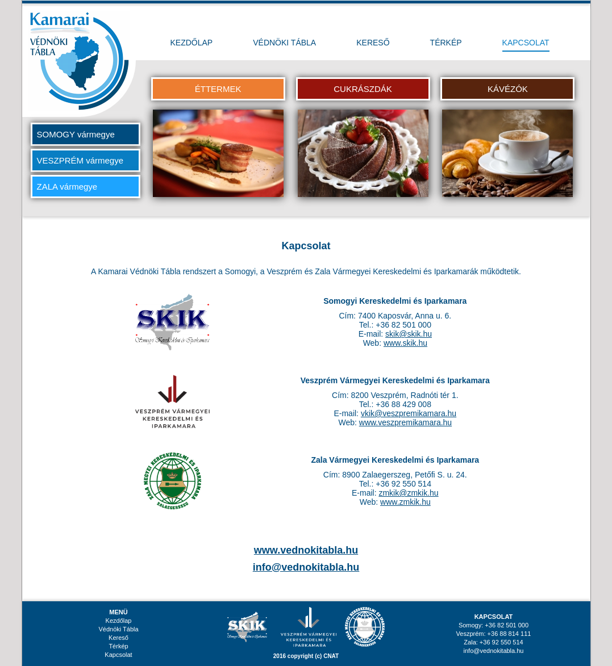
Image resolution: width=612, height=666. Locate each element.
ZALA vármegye (67, 186)
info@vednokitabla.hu (306, 567)
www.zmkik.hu (405, 501)
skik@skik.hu (408, 333)
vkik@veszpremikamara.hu (408, 413)
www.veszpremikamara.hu (405, 422)
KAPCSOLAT (525, 42)
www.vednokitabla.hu (306, 550)
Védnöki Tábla (118, 629)
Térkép (118, 646)
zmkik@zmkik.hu (408, 492)
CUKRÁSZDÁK (363, 89)
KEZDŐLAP (191, 42)
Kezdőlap (119, 620)
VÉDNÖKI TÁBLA (284, 42)
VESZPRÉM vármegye (80, 160)
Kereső (118, 637)
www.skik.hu (405, 342)
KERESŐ (372, 42)
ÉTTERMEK (218, 89)
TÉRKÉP (446, 42)
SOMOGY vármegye (76, 134)
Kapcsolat (118, 654)
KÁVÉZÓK (508, 89)
